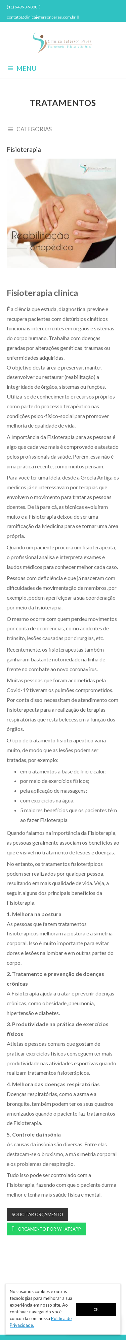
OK (96, 1309)
